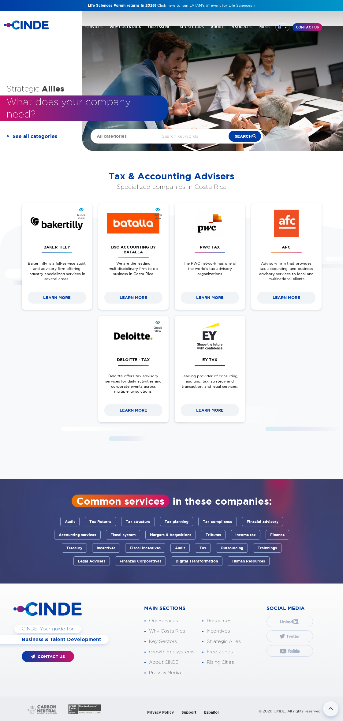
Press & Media (165, 673)
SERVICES (94, 27)
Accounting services (77, 535)
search (243, 136)
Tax (202, 548)
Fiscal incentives (145, 548)
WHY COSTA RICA (125, 27)
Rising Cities (220, 662)
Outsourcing (232, 548)
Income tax (245, 535)
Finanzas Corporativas (140, 561)
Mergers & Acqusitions (170, 535)
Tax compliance (217, 522)
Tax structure (138, 522)
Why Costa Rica (167, 631)
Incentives (106, 548)
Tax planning (176, 522)
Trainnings (267, 548)
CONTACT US (307, 27)
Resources (219, 620)
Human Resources (248, 561)
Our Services (163, 620)
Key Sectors (163, 641)
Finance (277, 535)
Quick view (81, 217)
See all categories (35, 136)
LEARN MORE (57, 297)
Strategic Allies (224, 641)
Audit (70, 522)
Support (188, 712)
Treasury (74, 548)
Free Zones (220, 652)
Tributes (213, 535)
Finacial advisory (262, 522)
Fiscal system (123, 535)
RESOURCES (241, 27)
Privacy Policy (160, 712)
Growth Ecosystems (172, 652)
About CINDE (164, 662)
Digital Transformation (197, 561)
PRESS (264, 27)
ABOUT (217, 27)
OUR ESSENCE (160, 27)
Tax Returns (100, 522)
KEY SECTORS (192, 27)
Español (211, 712)
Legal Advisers (91, 561)
